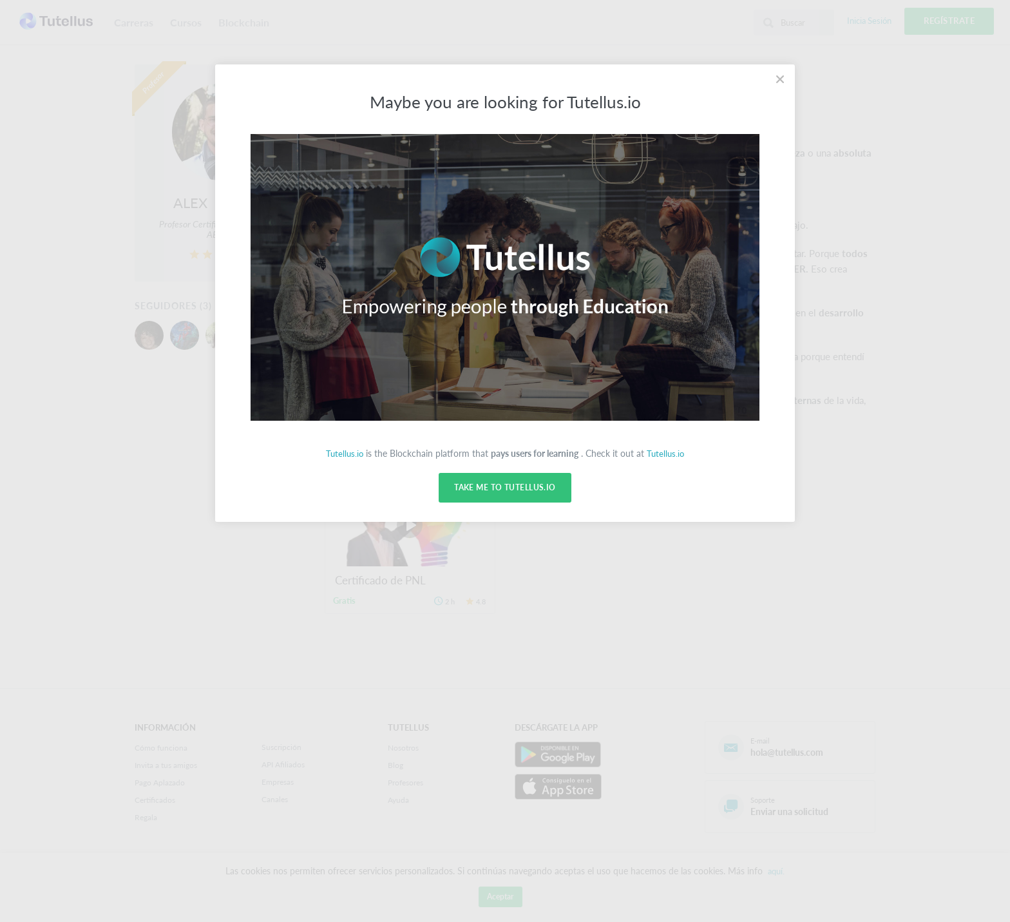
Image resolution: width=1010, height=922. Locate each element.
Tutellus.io (343, 453)
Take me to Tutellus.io (505, 488)
